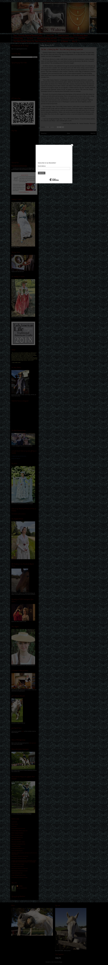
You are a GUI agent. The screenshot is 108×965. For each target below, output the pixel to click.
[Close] (72, 145)
